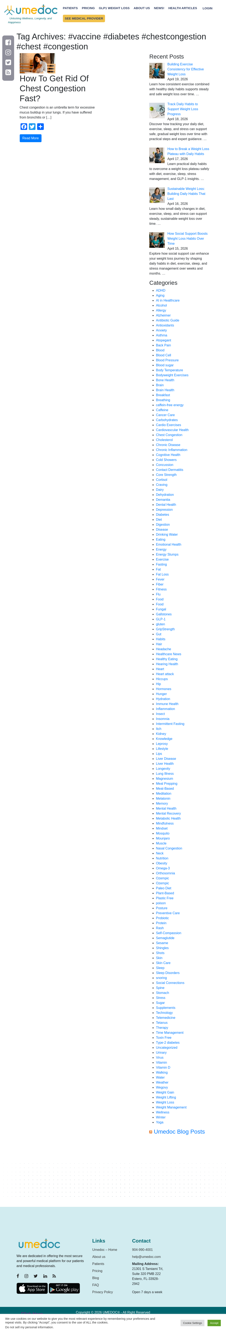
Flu (158, 594)
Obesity (161, 863)
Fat (158, 569)
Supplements (165, 1007)
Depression (164, 509)
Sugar (160, 1002)
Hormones (163, 689)
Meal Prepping (166, 783)
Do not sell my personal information (29, 1327)
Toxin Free (163, 1037)
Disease (162, 529)
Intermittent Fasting (170, 724)
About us (98, 1257)
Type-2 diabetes (168, 1042)
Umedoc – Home (104, 1249)
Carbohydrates (167, 420)
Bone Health (165, 380)
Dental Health (166, 504)
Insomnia (162, 719)
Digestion (163, 524)
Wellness (162, 1112)
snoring (161, 978)
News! (159, 8)
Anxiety (161, 330)
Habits (160, 639)
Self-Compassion (168, 933)
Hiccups (162, 679)
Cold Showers (166, 460)
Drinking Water (167, 534)
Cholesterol (164, 440)
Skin (159, 958)
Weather (162, 1082)
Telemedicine (165, 1017)
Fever (160, 579)
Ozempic (162, 878)
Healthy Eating (166, 659)
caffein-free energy (169, 405)
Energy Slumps (167, 554)
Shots (160, 953)
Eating (160, 539)
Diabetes (162, 514)
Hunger (161, 694)
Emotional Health (168, 544)
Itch (158, 729)
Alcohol (161, 305)
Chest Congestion (169, 435)
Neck (159, 853)
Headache (163, 649)
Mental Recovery (168, 813)
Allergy (161, 310)
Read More (30, 138)
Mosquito (162, 833)
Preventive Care (168, 913)
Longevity (163, 768)
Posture (161, 908)
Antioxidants (165, 325)
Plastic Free (164, 898)
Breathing (163, 400)
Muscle (161, 843)
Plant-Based (165, 893)
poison (161, 903)
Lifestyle (162, 748)
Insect (160, 714)
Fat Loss (162, 574)
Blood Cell (163, 355)
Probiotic (162, 918)
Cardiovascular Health (172, 430)
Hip (158, 684)
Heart (160, 669)
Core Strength (166, 475)
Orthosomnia (165, 873)
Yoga (159, 1122)
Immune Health (167, 704)
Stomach (162, 993)
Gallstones (164, 614)
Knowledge (164, 739)
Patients (70, 8)
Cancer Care (165, 415)
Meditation (163, 793)
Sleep (160, 968)
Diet (159, 519)
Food (159, 599)
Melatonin (163, 798)
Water (160, 1077)
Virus (159, 1057)
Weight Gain (165, 1092)
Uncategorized (166, 1047)
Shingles (162, 948)
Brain (160, 385)
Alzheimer (163, 315)
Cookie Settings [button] (192, 1323)
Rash (160, 928)
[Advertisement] (179, 1173)
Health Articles (182, 8)
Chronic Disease (168, 445)
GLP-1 (160, 619)
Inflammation (165, 709)
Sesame (162, 943)
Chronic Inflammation (171, 450)
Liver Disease (166, 758)
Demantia (163, 499)
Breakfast (163, 395)
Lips (159, 753)
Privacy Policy (102, 1292)
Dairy (160, 489)
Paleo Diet (163, 888)
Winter (160, 1117)
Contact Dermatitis (169, 470)
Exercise (162, 559)
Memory (162, 803)
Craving (161, 484)
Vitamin (161, 1062)
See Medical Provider (84, 18)
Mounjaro (163, 838)
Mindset (161, 828)
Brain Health (165, 390)
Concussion (164, 465)
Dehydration (165, 494)
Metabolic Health (168, 818)
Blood (160, 350)
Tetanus (161, 1022)
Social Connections (170, 983)
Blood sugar (164, 365)
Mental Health (166, 808)
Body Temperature (169, 370)
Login (208, 8)
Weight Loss (165, 1102)
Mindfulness (164, 823)
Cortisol (161, 479)
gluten (160, 624)
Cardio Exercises (168, 425)
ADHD (160, 290)
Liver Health (164, 763)
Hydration (163, 699)
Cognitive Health (168, 455)
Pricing (88, 8)
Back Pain (163, 345)
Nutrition (162, 858)
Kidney (161, 734)
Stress (160, 998)
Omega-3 (163, 868)
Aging (160, 295)
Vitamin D (163, 1067)
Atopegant (163, 340)
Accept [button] (214, 1323)
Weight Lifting (166, 1097)
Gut (158, 634)
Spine (160, 988)
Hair (159, 644)
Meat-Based (165, 788)
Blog (95, 1278)
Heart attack (165, 674)
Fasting (161, 564)
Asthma (161, 335)
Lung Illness (164, 773)
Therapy (162, 1027)
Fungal (161, 609)
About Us (142, 8)
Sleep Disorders (168, 973)
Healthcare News (168, 654)
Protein (161, 923)
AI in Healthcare (168, 300)
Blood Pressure (167, 360)
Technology (164, 1012)
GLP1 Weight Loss (114, 8)
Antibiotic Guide (167, 320)
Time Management (169, 1032)
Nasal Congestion (169, 848)
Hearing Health (167, 664)
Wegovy (162, 1087)
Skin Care (163, 963)
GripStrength (165, 629)
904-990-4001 (142, 1249)
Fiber (159, 584)
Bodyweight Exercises (172, 375)
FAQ (95, 1285)
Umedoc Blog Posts (179, 1131)
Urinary (161, 1052)
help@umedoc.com (146, 1257)
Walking (161, 1072)
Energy (161, 549)
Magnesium (164, 778)
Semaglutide (165, 938)
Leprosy (162, 743)
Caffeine (162, 410)
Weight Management (171, 1107)
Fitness (161, 589)
